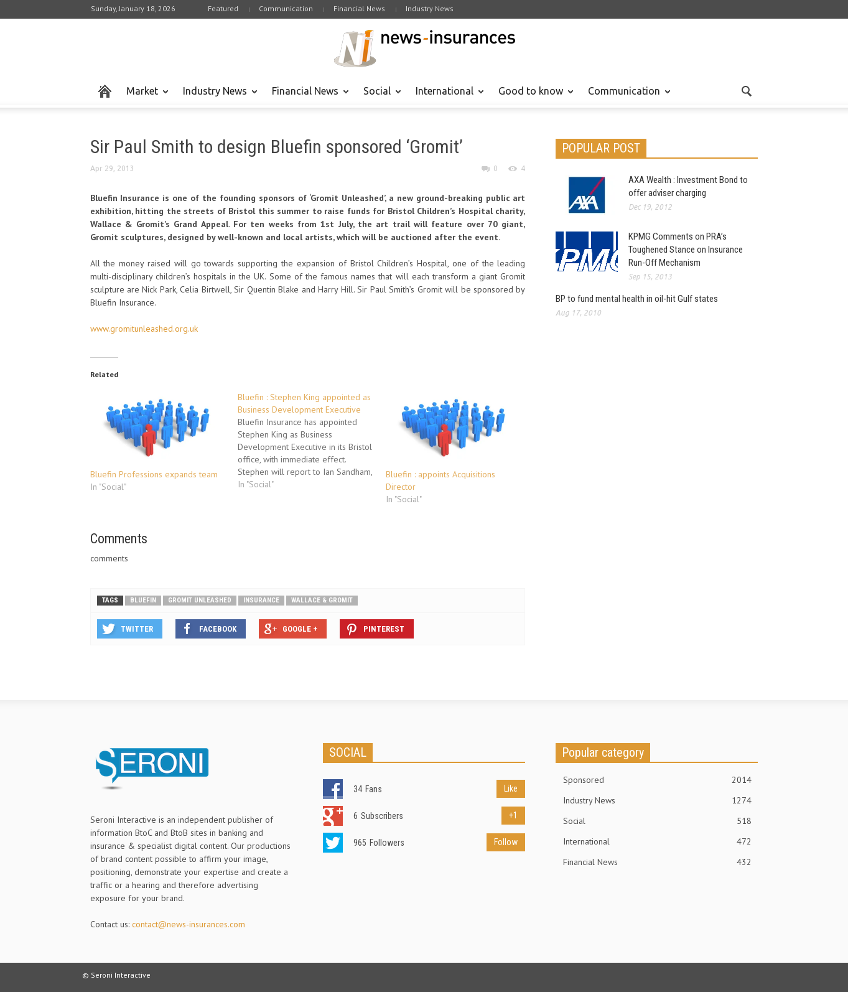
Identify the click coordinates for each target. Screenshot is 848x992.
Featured (223, 8)
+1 (513, 815)
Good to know (533, 96)
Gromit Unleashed (199, 600)
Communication (286, 8)
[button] (746, 90)
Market (144, 96)
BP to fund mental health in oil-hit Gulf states (637, 298)
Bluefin (143, 600)
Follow (506, 842)
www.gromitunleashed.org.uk (144, 328)
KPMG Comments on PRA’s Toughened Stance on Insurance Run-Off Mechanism (685, 249)
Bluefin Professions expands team (154, 474)
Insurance (261, 600)
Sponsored (657, 779)
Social (378, 96)
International (446, 96)
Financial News (359, 8)
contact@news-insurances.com (188, 924)
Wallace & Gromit (322, 600)
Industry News (430, 8)
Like (511, 788)
